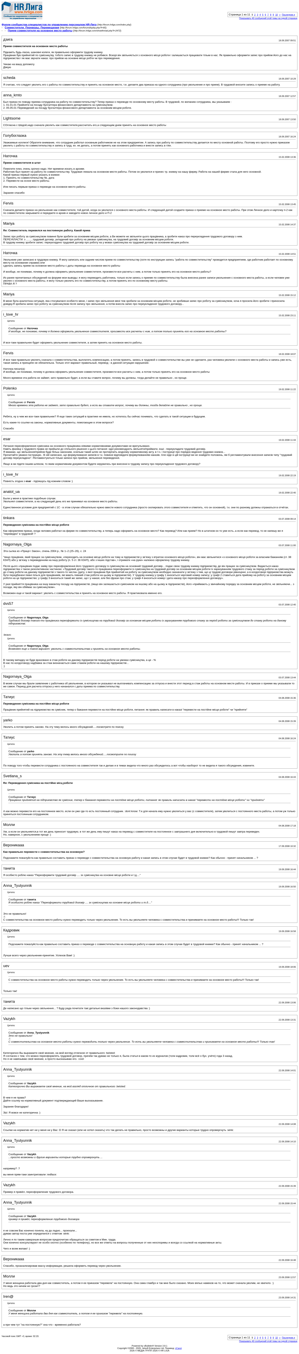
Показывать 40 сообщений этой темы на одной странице (268, 18)
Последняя (288, 14)
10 (276, 14)
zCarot (178, 1348)
